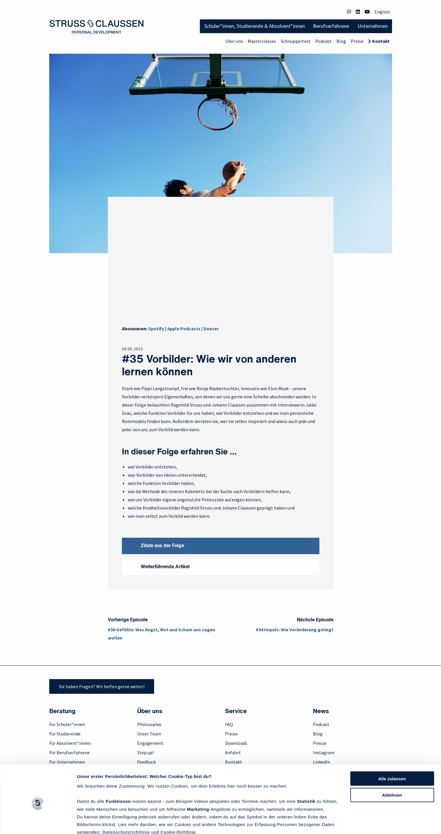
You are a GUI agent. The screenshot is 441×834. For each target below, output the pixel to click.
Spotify (156, 328)
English (382, 12)
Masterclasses (262, 41)
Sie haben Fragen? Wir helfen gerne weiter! (101, 686)
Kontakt (381, 41)
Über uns (234, 41)
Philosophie (149, 724)
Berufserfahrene (331, 26)
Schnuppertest (296, 41)
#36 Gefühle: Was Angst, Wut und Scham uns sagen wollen (161, 634)
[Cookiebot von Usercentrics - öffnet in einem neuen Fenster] (38, 822)
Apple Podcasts (183, 328)
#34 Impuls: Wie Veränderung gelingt (294, 629)
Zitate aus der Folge (162, 546)
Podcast (323, 41)
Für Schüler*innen (67, 724)
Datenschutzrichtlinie (126, 805)
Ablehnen (392, 769)
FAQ (229, 724)
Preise (357, 41)
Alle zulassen (392, 752)
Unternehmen (372, 26)
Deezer (211, 328)
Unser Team (149, 734)
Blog (341, 41)
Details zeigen (91, 822)
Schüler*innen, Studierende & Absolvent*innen (254, 26)
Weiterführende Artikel (165, 567)
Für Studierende (65, 734)
